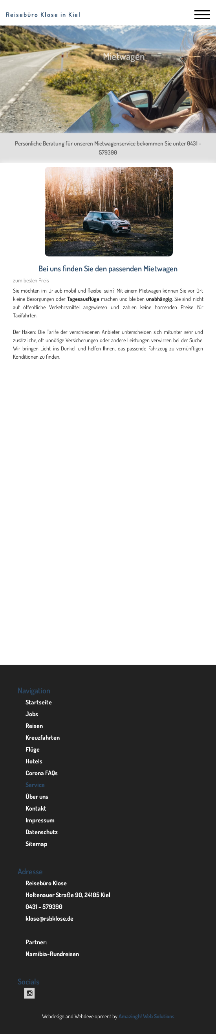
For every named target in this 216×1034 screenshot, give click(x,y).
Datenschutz (42, 832)
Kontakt (36, 808)
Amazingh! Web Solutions (146, 1016)
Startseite (39, 702)
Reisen (34, 726)
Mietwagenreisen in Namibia (108, 644)
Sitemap (36, 844)
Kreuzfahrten (43, 737)
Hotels (34, 761)
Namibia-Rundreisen (52, 954)
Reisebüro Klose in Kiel (43, 14)
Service (35, 785)
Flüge (33, 749)
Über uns (37, 796)
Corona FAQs (42, 773)
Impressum (40, 820)
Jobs (32, 714)
